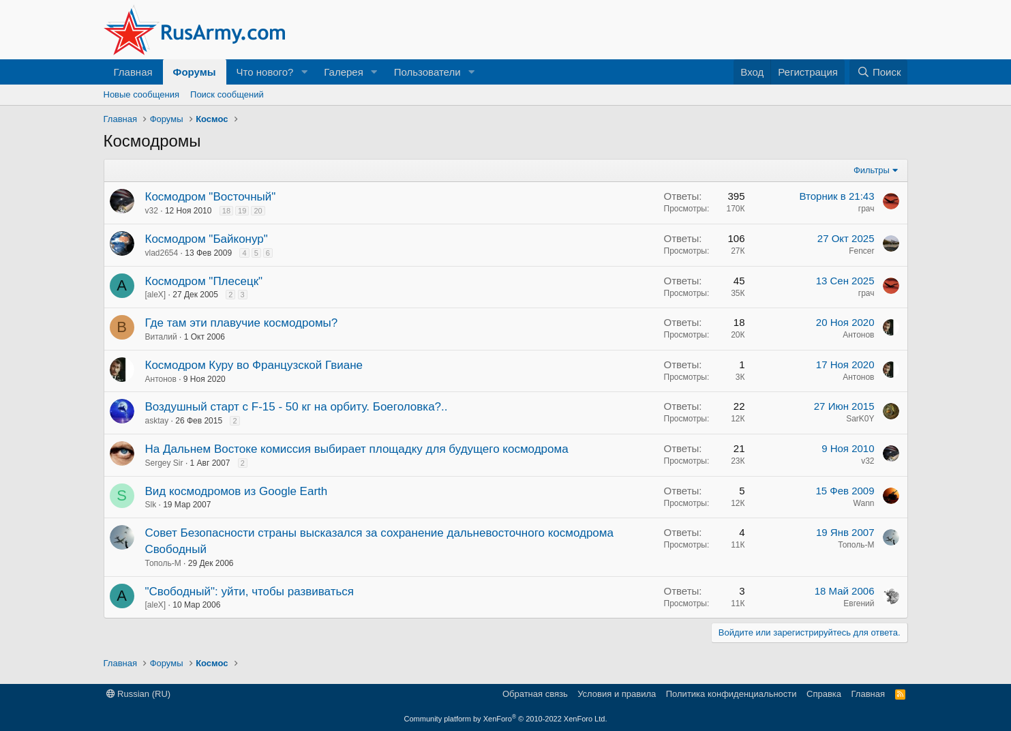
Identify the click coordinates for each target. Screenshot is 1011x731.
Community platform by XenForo (505, 719)
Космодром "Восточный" (210, 196)
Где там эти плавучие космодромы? (241, 322)
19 (242, 211)
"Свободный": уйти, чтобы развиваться (249, 591)
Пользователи (427, 72)
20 (258, 211)
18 (226, 211)
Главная (133, 72)
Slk (151, 504)
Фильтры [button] (872, 170)
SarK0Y (860, 418)
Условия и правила (616, 694)
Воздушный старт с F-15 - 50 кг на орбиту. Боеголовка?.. (296, 406)
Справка (823, 694)
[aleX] (155, 294)
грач (866, 208)
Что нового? (265, 72)
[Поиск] (878, 72)
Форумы (194, 72)
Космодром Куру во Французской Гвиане (254, 365)
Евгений (858, 603)
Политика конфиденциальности (731, 694)
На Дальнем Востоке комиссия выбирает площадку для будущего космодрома (357, 449)
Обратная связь (535, 694)
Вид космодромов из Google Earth (236, 491)
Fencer (861, 251)
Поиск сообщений (227, 94)
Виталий (161, 337)
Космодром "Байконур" (206, 239)
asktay (157, 421)
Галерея (343, 72)
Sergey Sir (164, 463)
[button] (304, 72)
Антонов (858, 335)
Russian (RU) (138, 694)
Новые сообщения (142, 94)
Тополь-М (163, 563)
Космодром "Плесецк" (204, 281)
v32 (151, 210)
